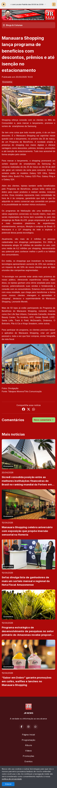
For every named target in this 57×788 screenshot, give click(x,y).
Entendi (8, 784)
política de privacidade (12, 779)
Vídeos (28, 750)
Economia (7, 82)
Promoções (28, 756)
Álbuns (28, 745)
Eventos (28, 761)
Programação (28, 740)
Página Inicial (28, 734)
